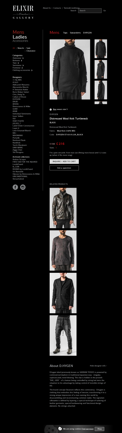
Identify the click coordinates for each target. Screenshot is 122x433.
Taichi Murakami (20, 145)
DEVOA (16, 104)
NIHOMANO (18, 135)
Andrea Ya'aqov (19, 159)
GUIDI (15, 109)
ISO (14, 118)
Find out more (87, 429)
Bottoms (16, 60)
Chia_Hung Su (18, 94)
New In (21, 48)
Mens (18, 32)
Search (73, 10)
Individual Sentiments (22, 114)
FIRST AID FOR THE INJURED (25, 162)
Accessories (20, 40)
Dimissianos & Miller (21, 106)
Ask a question (64, 168)
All (14, 48)
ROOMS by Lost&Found (23, 169)
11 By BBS (17, 80)
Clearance (30, 51)
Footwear (17, 68)
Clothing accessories (21, 70)
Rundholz (16, 143)
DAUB (15, 101)
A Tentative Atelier (20, 89)
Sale (28, 48)
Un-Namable (18, 171)
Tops (15, 63)
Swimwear (17, 65)
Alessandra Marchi (21, 87)
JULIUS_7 (17, 123)
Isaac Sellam (18, 116)
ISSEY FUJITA (18, 121)
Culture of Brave (19, 97)
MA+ (15, 133)
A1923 (15, 82)
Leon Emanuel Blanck (22, 130)
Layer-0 (16, 128)
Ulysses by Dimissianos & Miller (26, 174)
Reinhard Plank (19, 140)
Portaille (16, 138)
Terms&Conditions (72, 8)
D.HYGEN (16, 99)
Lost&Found (18, 164)
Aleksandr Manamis (21, 85)
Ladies (20, 37)
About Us (47, 8)
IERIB (15, 111)
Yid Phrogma (18, 152)
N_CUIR (16, 167)
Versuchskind (18, 179)
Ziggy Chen (17, 150)
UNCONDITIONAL (20, 176)
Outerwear (17, 58)
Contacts (57, 8)
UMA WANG (18, 147)
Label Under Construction (23, 126)
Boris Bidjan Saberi (21, 92)
